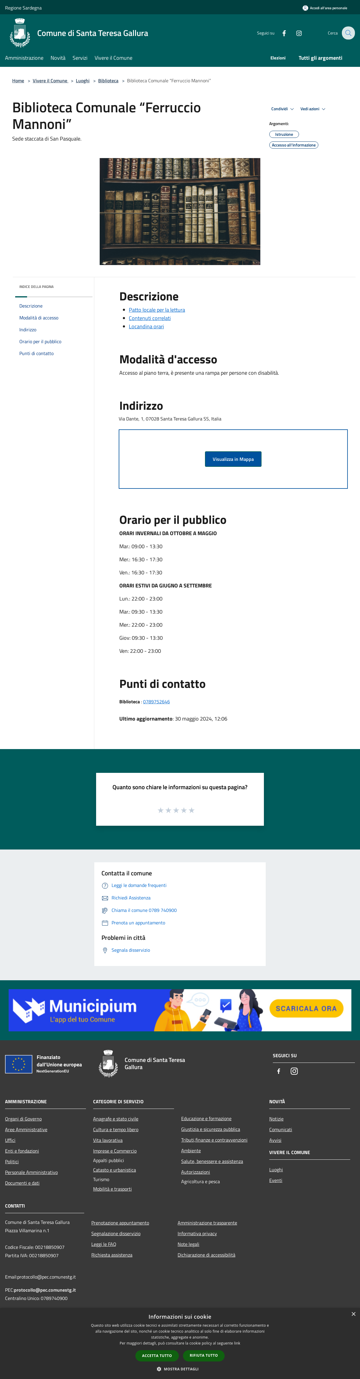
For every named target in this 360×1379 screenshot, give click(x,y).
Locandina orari (146, 326)
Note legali (188, 1244)
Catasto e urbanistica (114, 1169)
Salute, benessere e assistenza (212, 1161)
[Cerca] (348, 33)
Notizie (276, 1118)
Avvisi (275, 1140)
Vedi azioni (313, 109)
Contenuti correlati (150, 318)
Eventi (275, 1180)
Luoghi (83, 80)
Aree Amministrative (26, 1129)
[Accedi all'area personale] (325, 8)
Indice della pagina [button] (36, 286)
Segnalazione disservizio (115, 1233)
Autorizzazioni (195, 1171)
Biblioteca (108, 80)
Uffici (10, 1140)
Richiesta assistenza (111, 1254)
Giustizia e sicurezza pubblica (210, 1129)
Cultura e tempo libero (115, 1129)
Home (18, 80)
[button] (180, 1369)
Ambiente (191, 1150)
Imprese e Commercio (115, 1150)
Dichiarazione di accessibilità (206, 1254)
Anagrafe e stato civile (115, 1118)
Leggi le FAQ (103, 1244)
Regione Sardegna (23, 7)
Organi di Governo (23, 1118)
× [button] (353, 1314)
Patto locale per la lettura (157, 310)
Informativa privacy (197, 1233)
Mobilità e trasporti (112, 1188)
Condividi (283, 109)
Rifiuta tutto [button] (204, 1355)
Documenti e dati (22, 1182)
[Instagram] (295, 33)
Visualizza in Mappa (233, 459)
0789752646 (156, 701)
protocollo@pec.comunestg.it (45, 1289)
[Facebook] (280, 33)
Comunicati (280, 1129)
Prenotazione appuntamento (120, 1222)
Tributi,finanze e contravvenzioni (214, 1139)
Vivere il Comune (50, 80)
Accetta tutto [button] (157, 1355)
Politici (12, 1161)
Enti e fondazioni (22, 1150)
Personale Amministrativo (31, 1172)
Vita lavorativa (108, 1140)
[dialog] (180, 1343)
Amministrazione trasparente (207, 1222)
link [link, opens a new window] (237, 1343)
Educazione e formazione (206, 1118)
